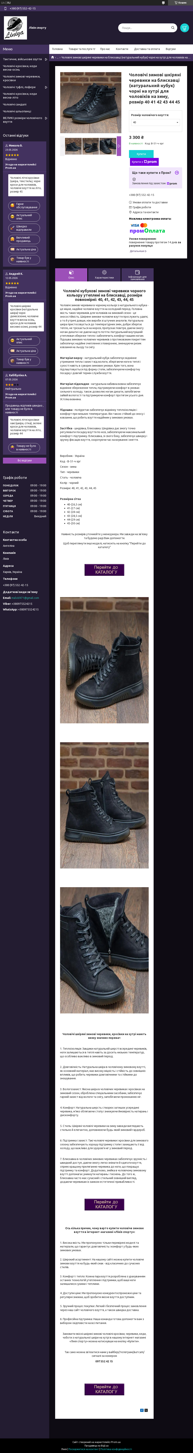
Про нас (105, 49)
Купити (141, 154)
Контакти (122, 49)
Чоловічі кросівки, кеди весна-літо (20, 95)
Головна (57, 49)
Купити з (144, 162)
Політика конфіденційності (116, 1449)
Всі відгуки (25, 460)
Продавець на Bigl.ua (96, 1445)
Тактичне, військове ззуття (22, 59)
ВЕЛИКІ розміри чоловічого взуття (22, 119)
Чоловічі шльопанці (17, 111)
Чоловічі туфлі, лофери (19, 87)
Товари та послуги (80, 49)
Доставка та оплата (147, 49)
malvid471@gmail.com (25, 597)
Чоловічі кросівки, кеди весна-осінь (20, 67)
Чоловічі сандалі (14, 104)
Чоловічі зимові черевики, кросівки (21, 78)
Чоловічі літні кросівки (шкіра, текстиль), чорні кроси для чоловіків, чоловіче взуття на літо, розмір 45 (25, 184)
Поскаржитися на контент (84, 1449)
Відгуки (171, 49)
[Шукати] (172, 27)
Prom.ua (116, 1442)
